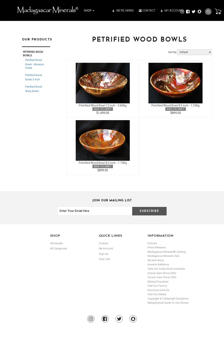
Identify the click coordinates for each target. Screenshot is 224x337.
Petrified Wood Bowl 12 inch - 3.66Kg (102, 105)
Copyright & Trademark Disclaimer (168, 298)
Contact (147, 10)
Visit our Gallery (157, 294)
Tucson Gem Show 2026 (162, 277)
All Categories (58, 248)
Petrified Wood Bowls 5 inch (33, 77)
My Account (172, 10)
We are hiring (156, 260)
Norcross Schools (158, 290)
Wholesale (56, 243)
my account (106, 248)
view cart (104, 259)
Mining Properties (158, 281)
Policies (152, 243)
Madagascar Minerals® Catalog (167, 251)
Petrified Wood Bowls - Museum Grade (34, 64)
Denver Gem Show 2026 (162, 273)
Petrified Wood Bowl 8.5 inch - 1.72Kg (103, 162)
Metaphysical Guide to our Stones (168, 302)
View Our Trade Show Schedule (166, 268)
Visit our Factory (157, 285)
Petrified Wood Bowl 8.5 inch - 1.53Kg (175, 105)
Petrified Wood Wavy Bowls (33, 89)
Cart (218, 11)
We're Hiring (123, 10)
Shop (89, 10)
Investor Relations (158, 264)
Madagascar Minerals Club (163, 255)
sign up (103, 253)
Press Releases (157, 247)
